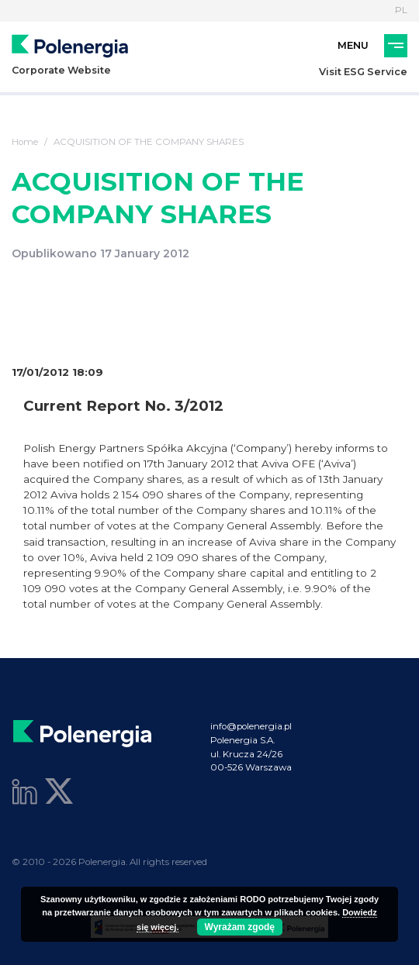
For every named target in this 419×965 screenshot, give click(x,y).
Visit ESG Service (363, 72)
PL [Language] (401, 10)
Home (25, 141)
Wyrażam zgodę (240, 927)
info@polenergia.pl (251, 726)
